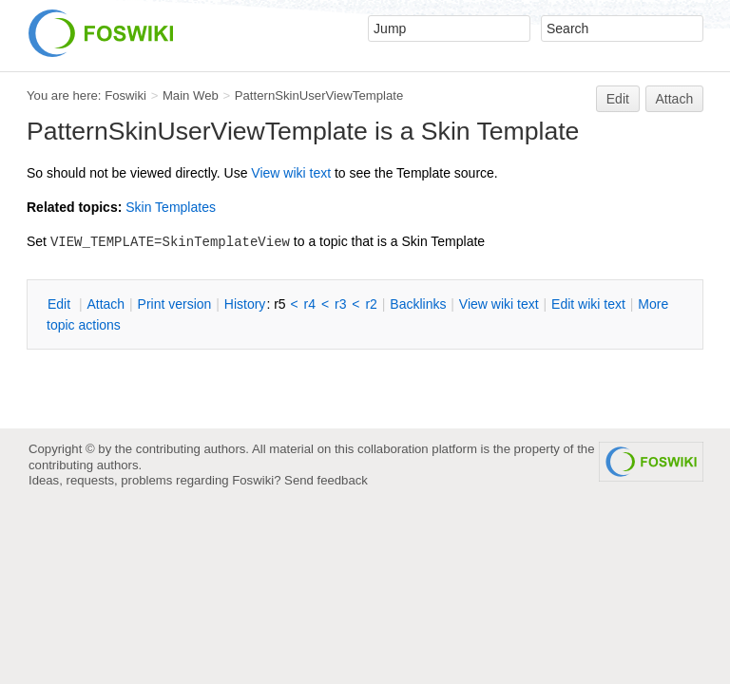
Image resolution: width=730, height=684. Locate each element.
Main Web (191, 95)
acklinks (418, 304)
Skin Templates (170, 207)
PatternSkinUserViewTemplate (319, 95)
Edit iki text (588, 304)
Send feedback (326, 480)
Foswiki (125, 95)
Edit (617, 98)
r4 (310, 304)
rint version (175, 304)
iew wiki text (291, 172)
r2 (370, 304)
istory (245, 304)
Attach (675, 98)
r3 (340, 304)
